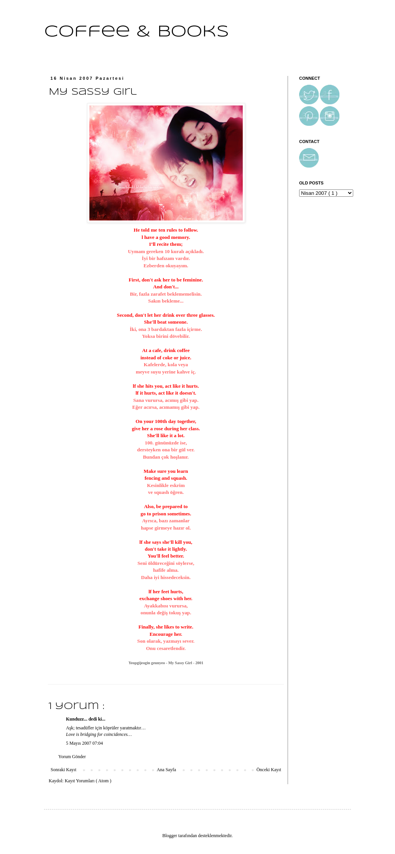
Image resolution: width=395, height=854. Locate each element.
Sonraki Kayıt (63, 769)
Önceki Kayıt (269, 769)
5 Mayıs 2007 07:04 (84, 743)
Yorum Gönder (72, 756)
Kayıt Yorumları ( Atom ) (88, 780)
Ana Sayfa (166, 769)
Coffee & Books (136, 32)
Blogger (169, 835)
